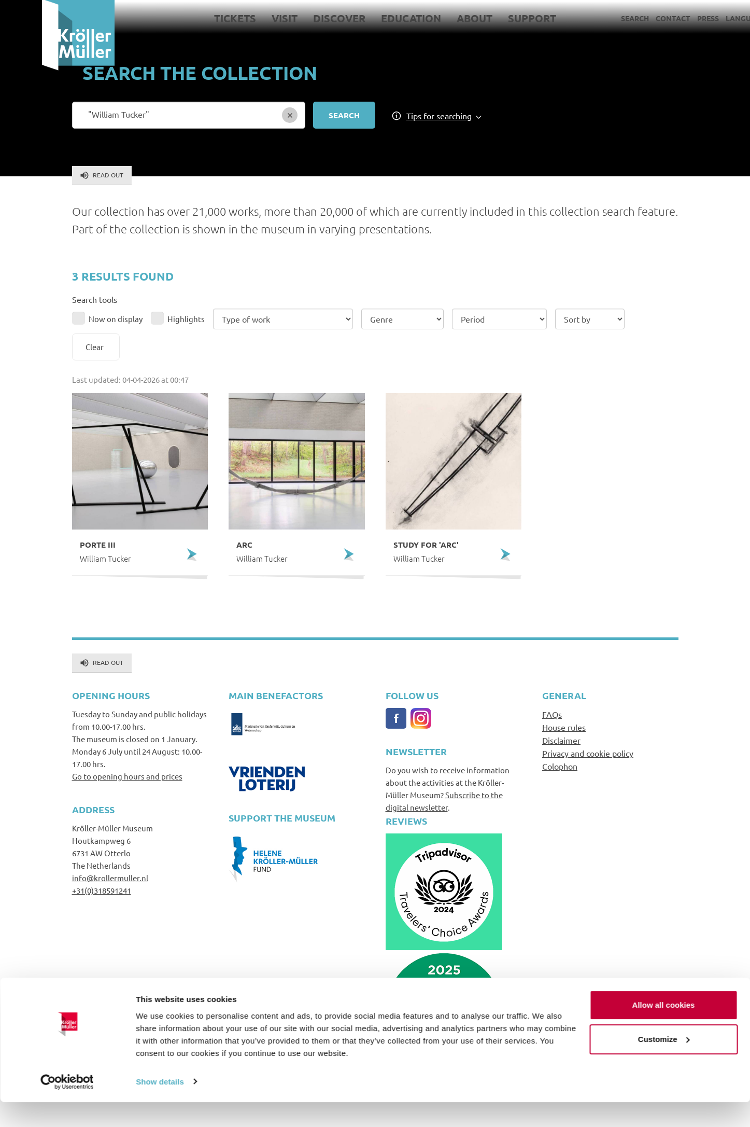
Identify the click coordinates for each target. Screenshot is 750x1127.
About (432, 18)
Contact (631, 18)
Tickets (193, 18)
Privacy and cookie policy (587, 753)
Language (704, 18)
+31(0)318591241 (101, 890)
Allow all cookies (663, 1030)
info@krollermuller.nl (110, 878)
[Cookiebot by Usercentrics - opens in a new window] (67, 1107)
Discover (297, 18)
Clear (95, 347)
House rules (564, 727)
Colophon (559, 766)
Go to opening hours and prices (127, 776)
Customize (664, 1064)
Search (593, 18)
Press (666, 18)
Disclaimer (561, 740)
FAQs (552, 714)
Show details (160, 1106)
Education (369, 18)
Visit (243, 18)
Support (490, 18)
